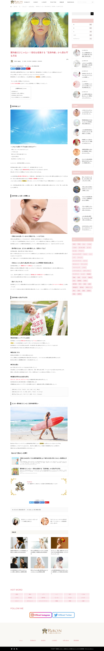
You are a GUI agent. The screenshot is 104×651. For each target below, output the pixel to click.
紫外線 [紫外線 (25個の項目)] (81, 287)
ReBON (19, 61)
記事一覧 (15, 6)
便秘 (56, 601)
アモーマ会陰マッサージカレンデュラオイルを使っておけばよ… (87, 208)
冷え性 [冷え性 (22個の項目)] (84, 277)
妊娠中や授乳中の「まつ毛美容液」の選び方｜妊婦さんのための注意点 (19, 551)
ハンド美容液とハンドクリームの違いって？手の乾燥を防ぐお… (87, 85)
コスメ (16, 601)
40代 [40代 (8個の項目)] (74, 244)
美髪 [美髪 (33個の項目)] (83, 290)
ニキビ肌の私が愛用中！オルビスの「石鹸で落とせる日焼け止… (87, 218)
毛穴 (33, 66)
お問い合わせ (66, 640)
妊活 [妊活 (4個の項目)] (74, 280)
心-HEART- (44, 2)
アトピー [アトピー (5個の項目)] (81, 250)
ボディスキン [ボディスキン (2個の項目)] (86, 270)
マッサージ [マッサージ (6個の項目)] (76, 274)
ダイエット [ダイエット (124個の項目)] (76, 264)
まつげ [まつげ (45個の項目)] (88, 247)
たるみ (28, 66)
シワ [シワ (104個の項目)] (74, 257)
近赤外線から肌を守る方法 (16, 95)
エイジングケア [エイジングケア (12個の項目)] (77, 254)
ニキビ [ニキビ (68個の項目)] (84, 267)
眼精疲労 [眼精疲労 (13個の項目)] (75, 287)
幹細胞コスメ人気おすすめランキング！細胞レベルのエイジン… (87, 141)
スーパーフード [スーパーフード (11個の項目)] (77, 260)
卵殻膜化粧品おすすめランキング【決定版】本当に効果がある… (87, 121)
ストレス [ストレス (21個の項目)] (80, 257)
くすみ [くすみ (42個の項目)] (89, 244)
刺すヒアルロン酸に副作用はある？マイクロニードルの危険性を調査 (39, 571)
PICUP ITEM (53, 2)
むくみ (56, 597)
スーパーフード (43, 601)
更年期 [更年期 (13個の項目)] (74, 284)
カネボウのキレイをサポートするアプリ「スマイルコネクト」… (87, 227)
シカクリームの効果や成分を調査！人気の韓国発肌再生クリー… (87, 65)
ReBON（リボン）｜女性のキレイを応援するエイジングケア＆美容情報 (70, 648)
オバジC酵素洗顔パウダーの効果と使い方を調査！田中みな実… (87, 54)
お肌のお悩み (31, 6)
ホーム (21, 640)
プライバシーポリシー (89, 648)
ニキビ (16, 597)
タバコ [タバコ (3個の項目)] (85, 260)
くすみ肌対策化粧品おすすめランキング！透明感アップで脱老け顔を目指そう (59, 572)
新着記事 (62, 2)
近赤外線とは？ (14, 91)
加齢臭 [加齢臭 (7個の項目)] (90, 277)
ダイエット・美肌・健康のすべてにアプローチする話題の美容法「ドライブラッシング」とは (59, 552)
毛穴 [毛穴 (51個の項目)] (80, 284)
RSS (17, 649)
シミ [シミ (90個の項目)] (90, 254)
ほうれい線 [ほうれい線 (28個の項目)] (82, 247)
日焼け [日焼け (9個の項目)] (85, 280)
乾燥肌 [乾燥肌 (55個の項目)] (88, 274)
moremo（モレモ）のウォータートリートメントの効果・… (87, 75)
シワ (43, 594)
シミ (30, 66)
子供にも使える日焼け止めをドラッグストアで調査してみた (87, 188)
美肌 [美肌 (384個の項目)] (79, 290)
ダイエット (30, 601)
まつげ (83, 597)
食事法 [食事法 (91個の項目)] (79, 294)
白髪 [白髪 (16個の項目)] (89, 284)
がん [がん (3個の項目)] (84, 244)
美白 (30, 594)
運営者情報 (76, 640)
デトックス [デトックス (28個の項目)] (84, 264)
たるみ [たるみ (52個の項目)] (74, 247)
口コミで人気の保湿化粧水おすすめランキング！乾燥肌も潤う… (87, 161)
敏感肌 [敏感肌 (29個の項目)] (79, 280)
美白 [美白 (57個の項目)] (74, 290)
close (25, 88)
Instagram (14, 649)
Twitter (11, 649)
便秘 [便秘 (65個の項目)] (74, 277)
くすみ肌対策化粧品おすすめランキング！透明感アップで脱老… (87, 131)
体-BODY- (36, 2)
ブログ (82, 35)
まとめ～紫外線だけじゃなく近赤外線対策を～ (20, 97)
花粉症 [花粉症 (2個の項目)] (89, 290)
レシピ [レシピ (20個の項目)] (83, 274)
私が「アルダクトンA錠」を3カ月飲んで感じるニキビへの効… (87, 178)
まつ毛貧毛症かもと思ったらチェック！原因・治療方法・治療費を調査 (18, 571)
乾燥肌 (30, 597)
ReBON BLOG (70, 2)
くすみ (83, 594)
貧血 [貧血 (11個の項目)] (74, 294)
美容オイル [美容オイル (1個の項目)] (89, 287)
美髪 (70, 601)
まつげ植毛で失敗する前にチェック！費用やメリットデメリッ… (87, 96)
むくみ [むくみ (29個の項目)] (74, 250)
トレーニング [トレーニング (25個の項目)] (76, 267)
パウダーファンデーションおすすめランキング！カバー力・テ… (87, 112)
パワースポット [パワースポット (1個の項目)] (77, 270)
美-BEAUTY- (27, 2)
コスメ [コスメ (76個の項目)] (85, 254)
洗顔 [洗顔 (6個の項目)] (85, 284)
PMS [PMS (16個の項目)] (79, 244)
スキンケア (24, 6)
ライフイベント (82, 39)
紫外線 (35, 66)
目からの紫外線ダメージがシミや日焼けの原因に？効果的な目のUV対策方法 (39, 552)
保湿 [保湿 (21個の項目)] (79, 277)
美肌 (38, 66)
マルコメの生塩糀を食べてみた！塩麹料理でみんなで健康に (87, 198)
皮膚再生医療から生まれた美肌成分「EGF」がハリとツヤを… (87, 151)
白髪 (83, 601)
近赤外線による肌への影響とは (17, 93)
